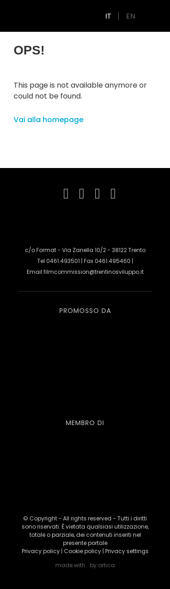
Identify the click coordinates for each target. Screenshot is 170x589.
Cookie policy (82, 551)
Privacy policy (41, 551)
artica (106, 565)
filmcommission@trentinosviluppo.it (94, 272)
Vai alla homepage (48, 119)
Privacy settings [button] (127, 551)
